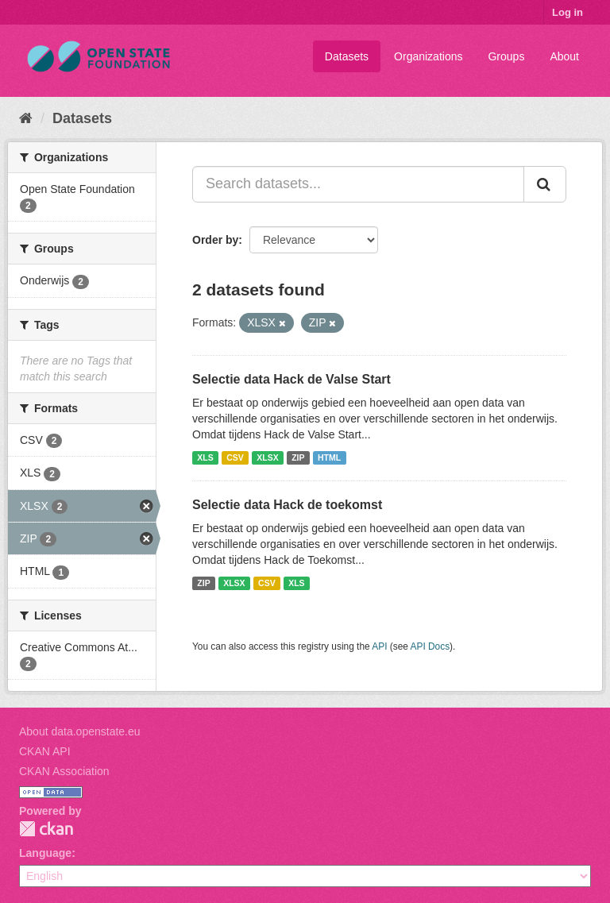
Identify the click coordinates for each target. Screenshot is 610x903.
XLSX (267, 457)
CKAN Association (64, 771)
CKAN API (45, 751)
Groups (506, 56)
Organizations (428, 56)
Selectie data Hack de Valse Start (291, 379)
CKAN (46, 828)
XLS (205, 457)
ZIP (297, 457)
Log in (567, 12)
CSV (235, 457)
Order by (215, 239)
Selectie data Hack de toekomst (287, 504)
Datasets (347, 56)
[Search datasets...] (358, 184)
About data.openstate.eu (80, 731)
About (564, 56)
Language (45, 853)
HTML (329, 457)
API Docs (430, 646)
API (379, 646)
